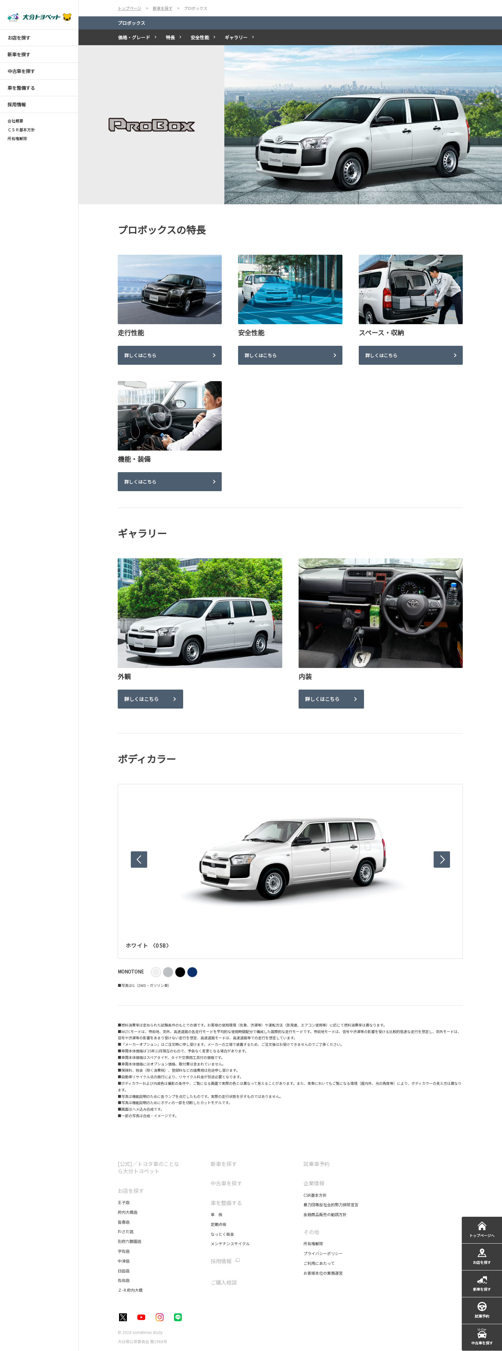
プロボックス (131, 23)
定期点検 (218, 1224)
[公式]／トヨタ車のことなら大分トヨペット (148, 1167)
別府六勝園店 (129, 1241)
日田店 (124, 1270)
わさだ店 (125, 1231)
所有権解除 (313, 1243)
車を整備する (226, 1203)
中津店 (124, 1261)
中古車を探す (226, 1183)
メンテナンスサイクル (230, 1243)
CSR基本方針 (315, 1195)
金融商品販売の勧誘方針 (325, 1214)
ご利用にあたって (319, 1263)
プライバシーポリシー (323, 1253)
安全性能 (200, 37)
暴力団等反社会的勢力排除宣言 (330, 1204)
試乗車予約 (316, 1164)
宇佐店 (124, 1251)
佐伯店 (124, 1280)
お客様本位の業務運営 (323, 1273)
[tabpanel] (290, 124)
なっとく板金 (222, 1234)
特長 (170, 37)
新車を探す (224, 1164)
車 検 (216, 1214)
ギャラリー (236, 37)
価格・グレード (134, 37)
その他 (311, 1232)
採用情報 (221, 1261)
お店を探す (131, 1190)
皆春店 (124, 1222)
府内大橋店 (127, 1212)
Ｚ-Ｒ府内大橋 (130, 1290)
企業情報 (313, 1183)
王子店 (124, 1202)
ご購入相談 (224, 1282)
